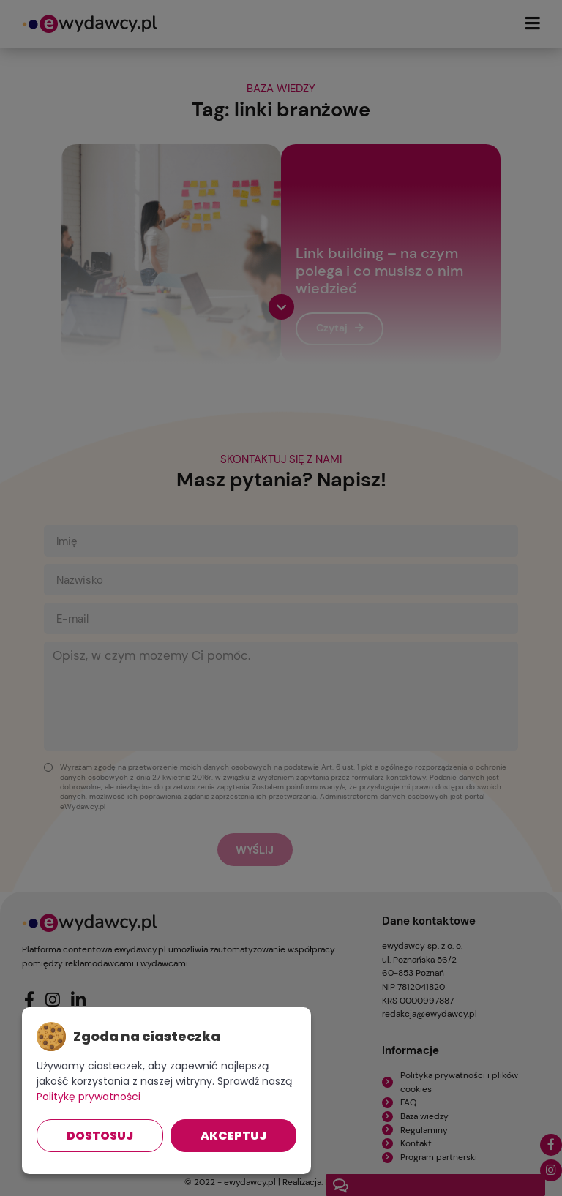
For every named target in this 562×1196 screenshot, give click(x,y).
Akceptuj (233, 1135)
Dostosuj (100, 1135)
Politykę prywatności (88, 1096)
